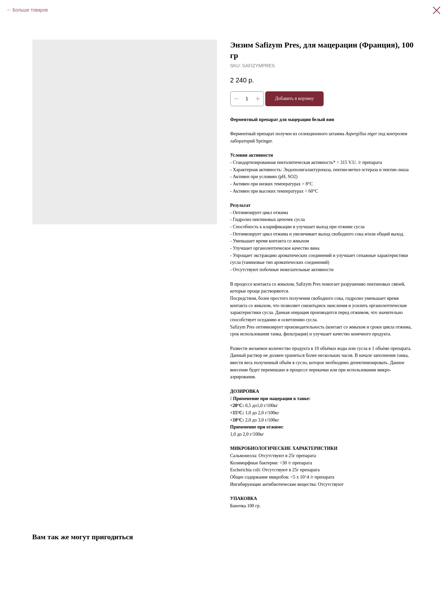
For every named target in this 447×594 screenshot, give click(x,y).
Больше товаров (30, 10)
